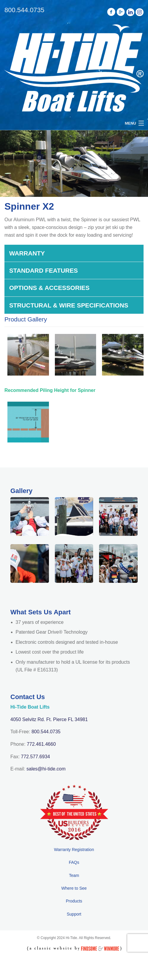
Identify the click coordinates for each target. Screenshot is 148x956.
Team (74, 875)
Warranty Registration (74, 849)
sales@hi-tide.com (46, 768)
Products (74, 901)
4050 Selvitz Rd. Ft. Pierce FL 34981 (49, 719)
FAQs (74, 862)
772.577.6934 (35, 756)
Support (74, 914)
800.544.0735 (46, 731)
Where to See (74, 888)
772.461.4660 (41, 744)
